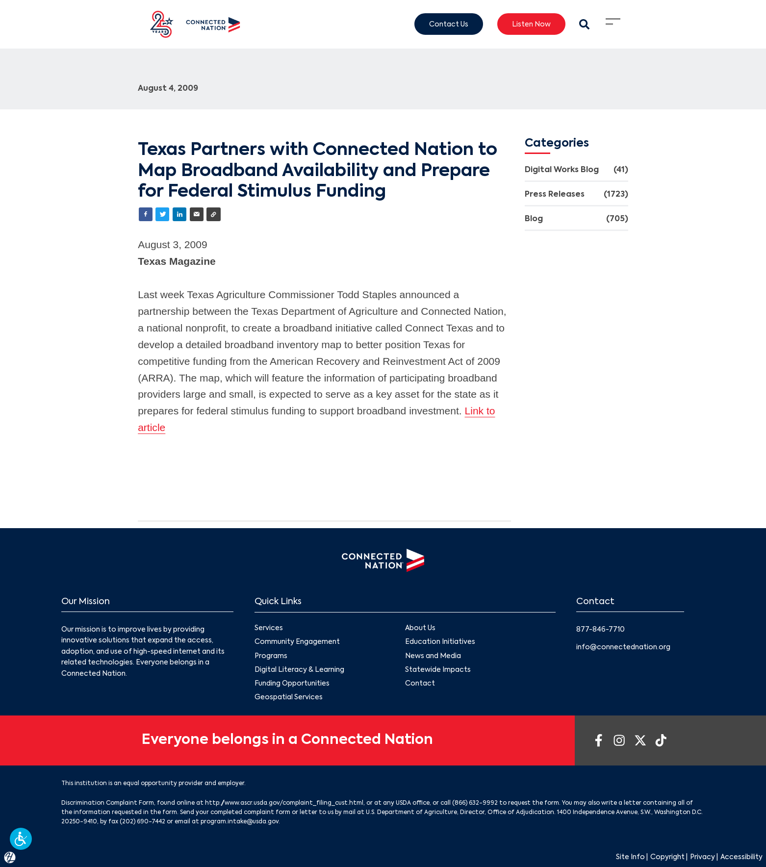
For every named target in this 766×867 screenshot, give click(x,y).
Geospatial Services (289, 697)
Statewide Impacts (437, 669)
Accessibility (741, 857)
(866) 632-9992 (475, 803)
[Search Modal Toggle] (584, 24)
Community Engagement (297, 641)
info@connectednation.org (623, 647)
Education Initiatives (440, 641)
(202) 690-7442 (142, 822)
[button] (21, 839)
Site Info (630, 857)
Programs (271, 655)
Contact (419, 683)
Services (269, 628)
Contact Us (448, 24)
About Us (420, 628)
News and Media (432, 655)
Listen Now (531, 24)
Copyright (667, 857)
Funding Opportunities (292, 683)
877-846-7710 (600, 629)
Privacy (702, 857)
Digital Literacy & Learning (299, 669)
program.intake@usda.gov (240, 822)
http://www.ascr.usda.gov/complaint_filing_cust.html (284, 803)
